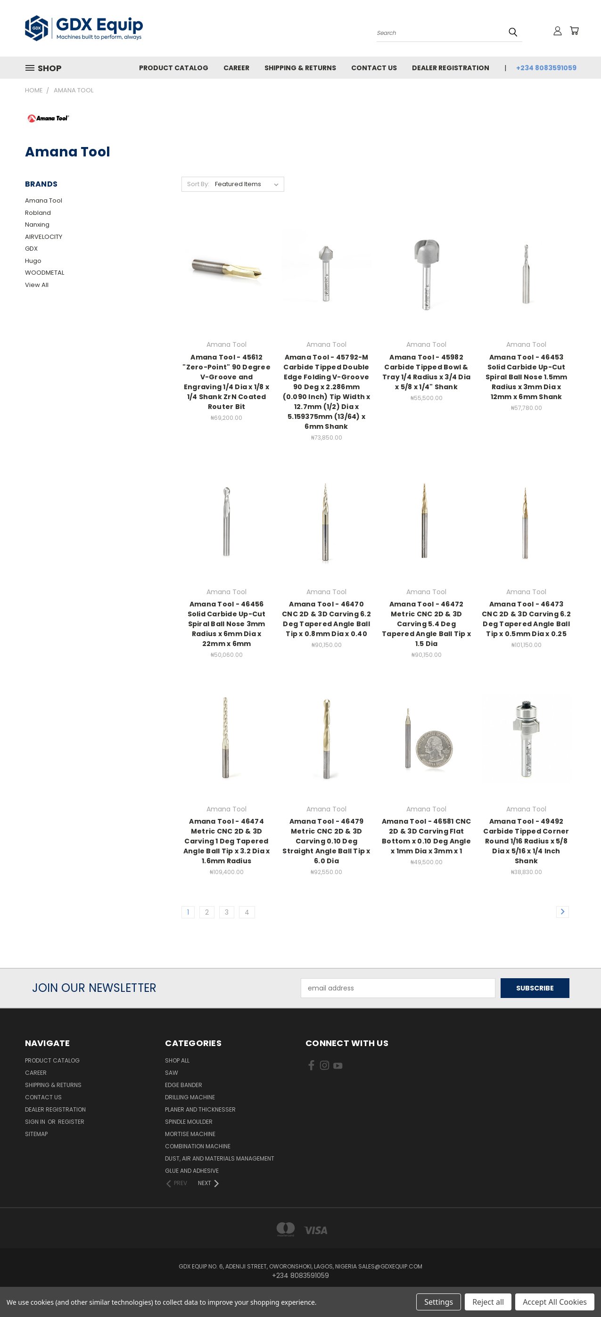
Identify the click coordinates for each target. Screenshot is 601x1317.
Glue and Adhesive (192, 1171)
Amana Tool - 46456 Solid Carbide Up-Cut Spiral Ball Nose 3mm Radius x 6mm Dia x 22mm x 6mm (227, 623)
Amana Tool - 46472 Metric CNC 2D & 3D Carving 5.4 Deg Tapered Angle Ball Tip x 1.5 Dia (426, 623)
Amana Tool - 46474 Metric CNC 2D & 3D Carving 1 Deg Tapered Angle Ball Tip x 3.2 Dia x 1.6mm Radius (226, 841)
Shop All (177, 1060)
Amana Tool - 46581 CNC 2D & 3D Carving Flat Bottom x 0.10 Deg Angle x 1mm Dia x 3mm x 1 (426, 836)
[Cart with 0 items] (574, 30)
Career (236, 68)
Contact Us (374, 68)
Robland (38, 212)
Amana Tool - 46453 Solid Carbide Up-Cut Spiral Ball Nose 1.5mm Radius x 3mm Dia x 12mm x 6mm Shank (527, 376)
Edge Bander (183, 1085)
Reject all (488, 1302)
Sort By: (198, 184)
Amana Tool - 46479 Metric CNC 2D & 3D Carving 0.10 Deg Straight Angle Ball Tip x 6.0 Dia (326, 841)
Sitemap (36, 1134)
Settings (438, 1302)
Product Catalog (173, 68)
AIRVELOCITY (43, 236)
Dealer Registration (450, 68)
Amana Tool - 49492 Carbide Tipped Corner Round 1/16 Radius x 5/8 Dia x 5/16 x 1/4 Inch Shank (526, 841)
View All (37, 284)
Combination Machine (198, 1146)
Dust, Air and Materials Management (219, 1158)
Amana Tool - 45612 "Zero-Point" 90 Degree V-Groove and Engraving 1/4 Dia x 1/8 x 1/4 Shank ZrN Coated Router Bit (226, 381)
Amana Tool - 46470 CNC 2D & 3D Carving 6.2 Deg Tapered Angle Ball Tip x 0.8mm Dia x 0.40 (326, 618)
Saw (171, 1073)
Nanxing (37, 224)
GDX (31, 248)
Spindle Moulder (189, 1122)
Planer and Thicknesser (200, 1109)
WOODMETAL (44, 272)
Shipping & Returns (300, 68)
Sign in (36, 1122)
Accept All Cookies (555, 1302)
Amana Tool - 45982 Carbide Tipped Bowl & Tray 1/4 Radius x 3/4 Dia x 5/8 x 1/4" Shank (426, 372)
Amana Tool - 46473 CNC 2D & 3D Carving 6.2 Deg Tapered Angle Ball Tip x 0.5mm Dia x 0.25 (526, 618)
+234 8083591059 (546, 68)
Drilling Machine (190, 1097)
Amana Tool (43, 200)
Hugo (33, 260)
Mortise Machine (190, 1134)
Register (71, 1122)
